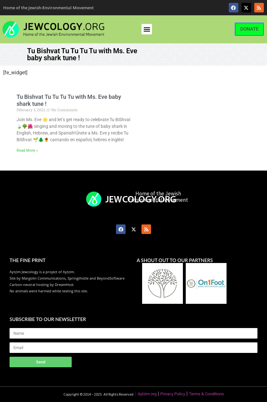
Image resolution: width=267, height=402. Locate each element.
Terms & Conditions (206, 393)
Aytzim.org (147, 393)
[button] (146, 29)
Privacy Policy (172, 393)
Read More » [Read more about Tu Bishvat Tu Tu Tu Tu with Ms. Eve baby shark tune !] (27, 150)
